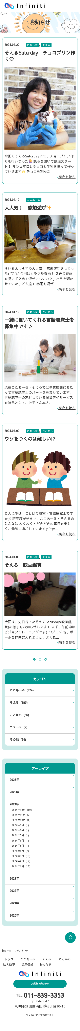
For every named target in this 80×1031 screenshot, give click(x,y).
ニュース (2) (18, 733)
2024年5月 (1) (20, 851)
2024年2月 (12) (21, 867)
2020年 (14, 921)
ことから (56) (19, 721)
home (7, 957)
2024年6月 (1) (20, 846)
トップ (9, 965)
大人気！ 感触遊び (27, 207)
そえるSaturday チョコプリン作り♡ (39, 55)
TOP (70, 943)
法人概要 (9, 971)
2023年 (14, 884)
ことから (47, 312)
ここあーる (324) (22, 696)
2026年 (14, 786)
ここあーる (33, 199)
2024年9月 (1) (20, 831)
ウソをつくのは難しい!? (29, 438)
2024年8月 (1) (20, 836)
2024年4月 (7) (20, 857)
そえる (46, 44)
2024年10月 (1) (21, 826)
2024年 (14, 810)
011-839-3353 (44, 1001)
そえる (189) (18, 709)
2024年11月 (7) (21, 820)
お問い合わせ (40, 990)
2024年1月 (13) (21, 872)
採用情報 (27, 971)
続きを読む (67, 176)
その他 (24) (18, 746)
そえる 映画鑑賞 (23, 565)
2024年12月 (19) (22, 815)
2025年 (14, 798)
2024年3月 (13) (21, 862)
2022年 (14, 897)
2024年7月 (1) (20, 841)
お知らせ (32, 44)
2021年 (14, 909)
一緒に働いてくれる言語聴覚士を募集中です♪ (39, 322)
